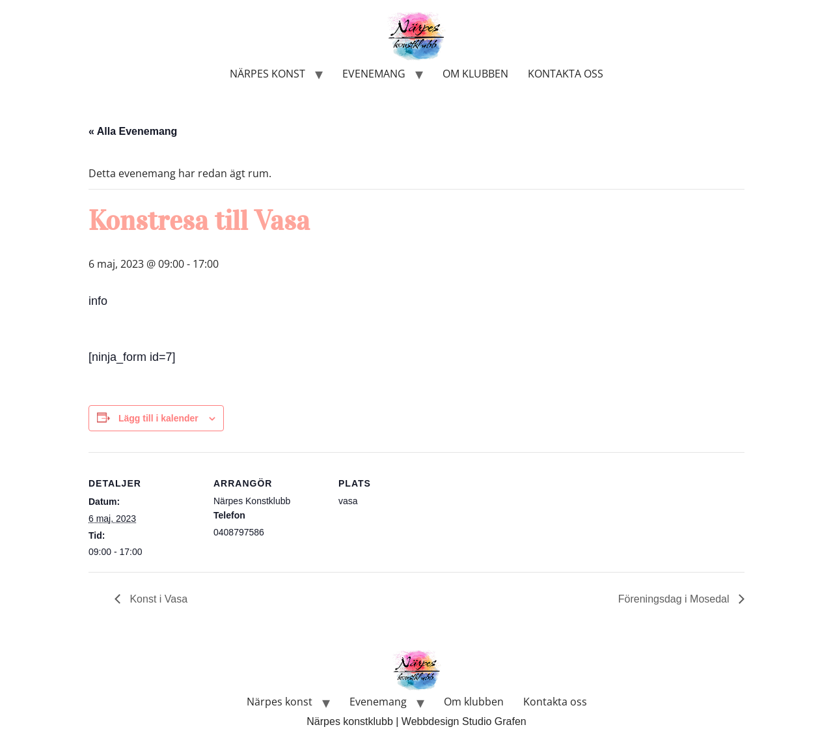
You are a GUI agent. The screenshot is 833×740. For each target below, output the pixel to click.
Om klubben (475, 73)
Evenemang (373, 73)
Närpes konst (267, 73)
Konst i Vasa (157, 599)
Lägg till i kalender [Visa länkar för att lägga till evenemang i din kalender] (158, 418)
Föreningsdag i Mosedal (675, 599)
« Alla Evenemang (133, 131)
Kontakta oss (565, 73)
